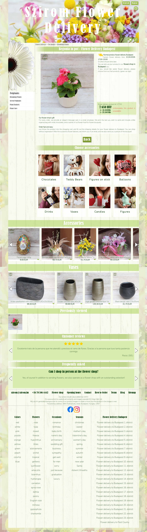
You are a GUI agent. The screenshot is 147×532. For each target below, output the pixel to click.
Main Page (14, 47)
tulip (36, 426)
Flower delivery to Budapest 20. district (114, 504)
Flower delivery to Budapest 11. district (114, 465)
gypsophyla (35, 509)
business (56, 448)
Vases (73, 267)
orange (17, 439)
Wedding (27, 65)
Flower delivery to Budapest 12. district (114, 470)
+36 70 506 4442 (40, 393)
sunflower (36, 465)
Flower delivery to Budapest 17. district (114, 491)
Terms (114, 393)
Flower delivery (40, 44)
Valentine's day (79, 435)
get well (57, 457)
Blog (122, 393)
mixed (36, 431)
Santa (79, 465)
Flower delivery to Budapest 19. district (114, 500)
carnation (36, 483)
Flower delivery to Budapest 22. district (114, 513)
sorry (56, 465)
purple (17, 435)
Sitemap (132, 393)
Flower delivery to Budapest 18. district (114, 496)
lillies (35, 444)
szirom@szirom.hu (20, 393)
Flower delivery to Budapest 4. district (114, 435)
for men (56, 461)
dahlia (36, 491)
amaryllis (36, 470)
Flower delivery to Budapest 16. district (114, 487)
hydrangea (36, 478)
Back (87, 139)
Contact (87, 393)
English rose (36, 500)
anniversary (56, 439)
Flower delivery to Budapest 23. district (114, 517)
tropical (35, 457)
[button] (136, 244)
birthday (57, 426)
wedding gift (57, 444)
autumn (79, 452)
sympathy (56, 452)
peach (17, 452)
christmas (79, 422)
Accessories (73, 223)
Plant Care (13, 108)
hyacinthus (36, 439)
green (17, 448)
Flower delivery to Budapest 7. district (114, 448)
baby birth (57, 431)
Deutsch (126, 3)
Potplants (26, 60)
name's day (56, 435)
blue (17, 461)
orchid (36, 452)
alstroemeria (36, 448)
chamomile (36, 513)
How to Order (101, 393)
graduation (57, 474)
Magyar (135, 3)
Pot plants (51, 44)
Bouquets (24, 54)
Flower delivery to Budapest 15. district (114, 483)
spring (79, 444)
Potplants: (14, 93)
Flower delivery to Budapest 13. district (114, 474)
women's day (79, 439)
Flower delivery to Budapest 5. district (114, 439)
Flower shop (21, 78)
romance (57, 422)
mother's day (79, 431)
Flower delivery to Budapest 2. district (114, 426)
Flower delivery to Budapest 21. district (114, 509)
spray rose (36, 487)
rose (36, 422)
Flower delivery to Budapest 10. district (114, 461)
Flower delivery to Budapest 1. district (114, 422)
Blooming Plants (63, 44)
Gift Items (18, 49)
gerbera (36, 461)
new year (79, 461)
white (17, 426)
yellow (17, 444)
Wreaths (24, 71)
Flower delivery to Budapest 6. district (114, 444)
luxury (57, 478)
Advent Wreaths (79, 470)
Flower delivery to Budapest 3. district (114, 431)
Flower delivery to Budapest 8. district (114, 452)
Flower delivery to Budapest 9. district (114, 457)
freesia (36, 435)
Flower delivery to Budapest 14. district (114, 478)
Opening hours (74, 393)
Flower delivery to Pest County (114, 522)
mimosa (36, 504)
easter (79, 426)
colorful (17, 457)
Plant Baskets (14, 105)
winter (79, 457)
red (17, 422)
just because (56, 470)
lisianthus (35, 474)
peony (36, 496)
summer (79, 448)
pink (17, 431)
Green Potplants (15, 101)
